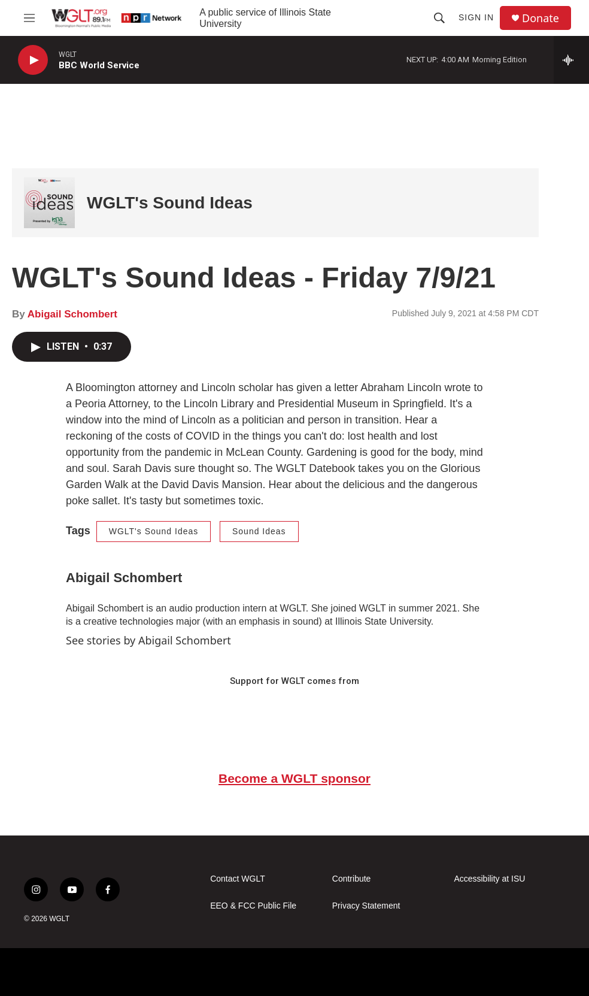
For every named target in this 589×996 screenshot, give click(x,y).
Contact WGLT (237, 878)
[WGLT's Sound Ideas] (49, 202)
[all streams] (571, 60)
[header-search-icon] (439, 18)
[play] (32, 60)
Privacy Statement (366, 905)
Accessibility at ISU (489, 878)
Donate (540, 18)
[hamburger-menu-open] (29, 18)
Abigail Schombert (72, 314)
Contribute (351, 878)
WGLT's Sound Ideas (170, 202)
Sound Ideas (259, 531)
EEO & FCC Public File (253, 905)
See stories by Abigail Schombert (148, 640)
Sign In (476, 17)
